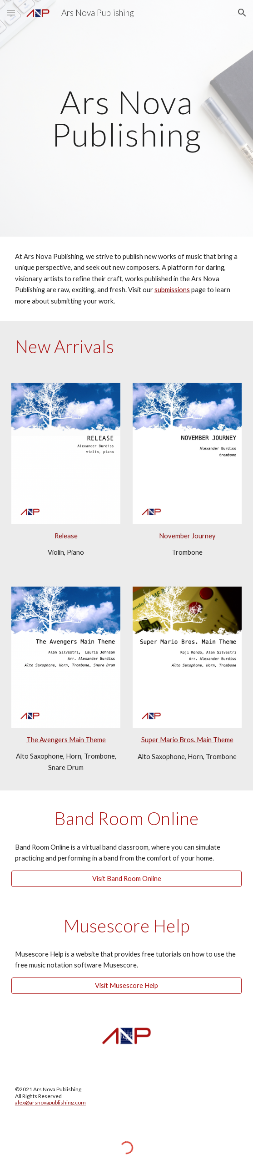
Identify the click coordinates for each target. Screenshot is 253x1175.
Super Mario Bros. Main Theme (187, 740)
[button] (11, 12)
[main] (126, 118)
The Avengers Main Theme (66, 740)
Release (66, 536)
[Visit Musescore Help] (126, 985)
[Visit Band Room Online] (126, 878)
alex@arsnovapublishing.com (50, 1102)
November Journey (187, 536)
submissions (172, 290)
